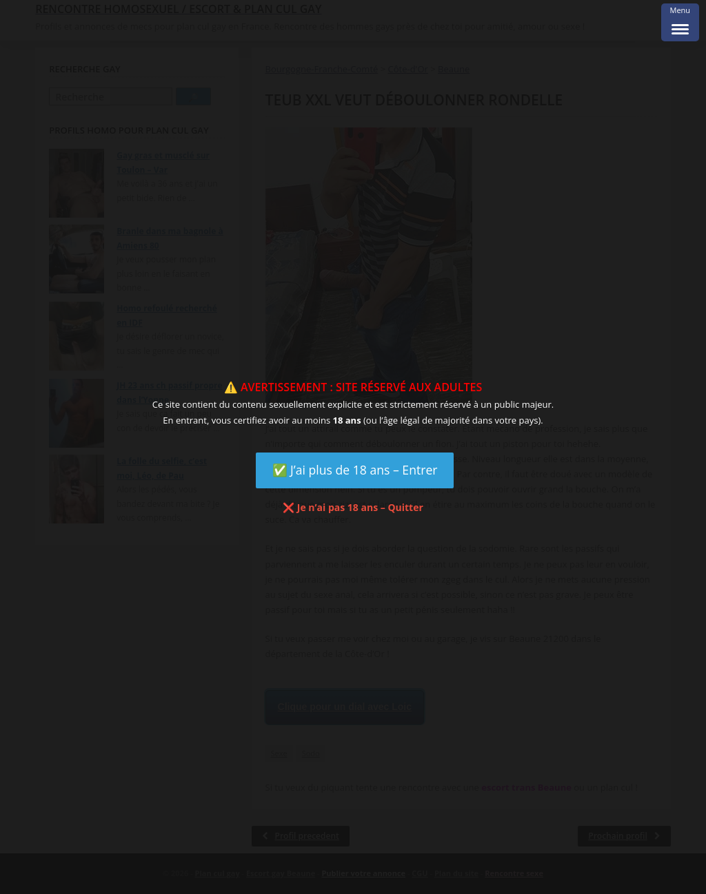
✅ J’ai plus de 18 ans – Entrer (355, 469)
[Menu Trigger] (680, 22)
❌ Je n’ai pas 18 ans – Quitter (353, 507)
